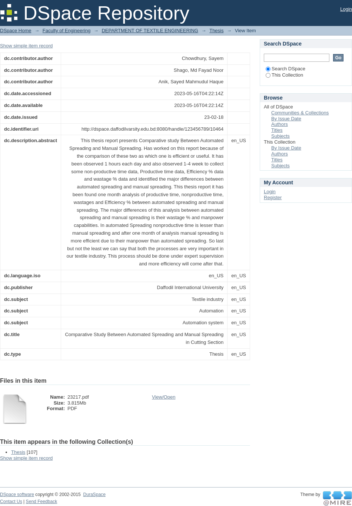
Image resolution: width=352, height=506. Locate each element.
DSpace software (17, 494)
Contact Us (11, 501)
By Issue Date (286, 118)
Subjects (280, 136)
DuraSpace (94, 494)
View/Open (163, 397)
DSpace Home (15, 30)
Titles (277, 130)
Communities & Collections (300, 112)
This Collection (284, 75)
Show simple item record (26, 45)
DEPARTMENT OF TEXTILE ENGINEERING (150, 30)
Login (346, 9)
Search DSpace (285, 68)
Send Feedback (41, 501)
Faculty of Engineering (66, 30)
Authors (279, 124)
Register (273, 197)
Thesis (216, 30)
